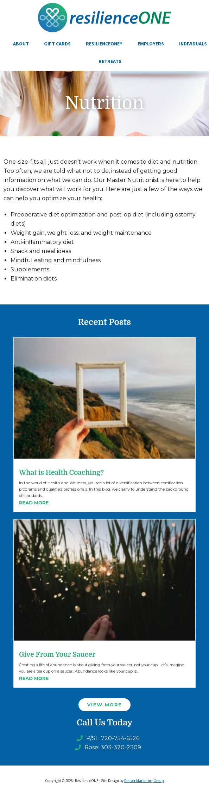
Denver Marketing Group (144, 780)
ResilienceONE (104, 17)
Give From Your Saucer (57, 655)
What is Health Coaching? (61, 473)
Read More (34, 502)
